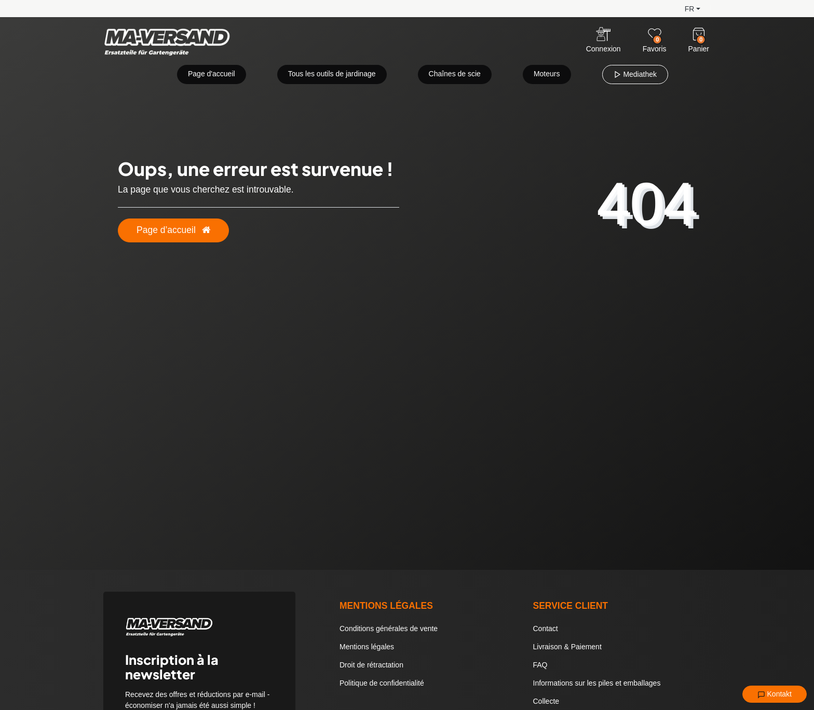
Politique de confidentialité (382, 683)
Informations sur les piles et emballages (597, 683)
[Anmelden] (603, 40)
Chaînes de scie (455, 74)
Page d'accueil (211, 74)
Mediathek (635, 74)
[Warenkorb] (698, 34)
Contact (545, 628)
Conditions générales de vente (389, 628)
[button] (684, 8)
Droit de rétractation (371, 665)
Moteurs (547, 74)
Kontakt (774, 694)
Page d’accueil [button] (173, 230)
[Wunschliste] (654, 34)
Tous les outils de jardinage (332, 74)
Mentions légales (367, 647)
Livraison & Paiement (567, 647)
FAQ (540, 665)
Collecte (546, 701)
